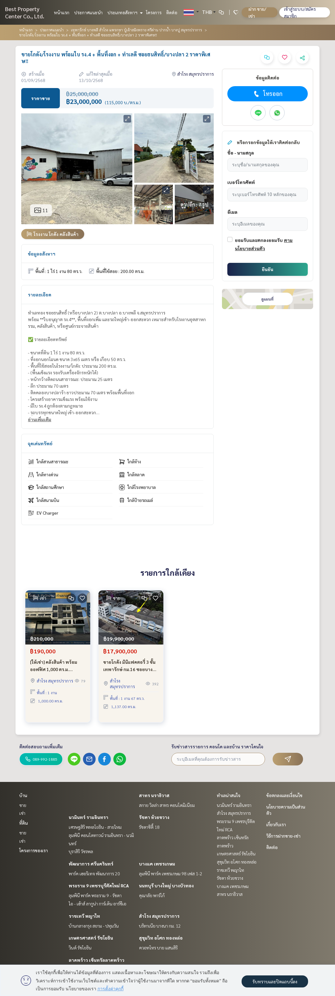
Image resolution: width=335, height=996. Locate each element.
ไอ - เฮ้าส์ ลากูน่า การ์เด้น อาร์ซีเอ (97, 903)
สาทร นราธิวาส (154, 795)
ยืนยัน (267, 269)
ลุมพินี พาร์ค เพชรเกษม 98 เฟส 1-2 (170, 873)
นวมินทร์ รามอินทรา (88, 817)
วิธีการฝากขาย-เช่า (283, 836)
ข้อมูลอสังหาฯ (41, 254)
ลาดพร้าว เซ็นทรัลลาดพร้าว (96, 960)
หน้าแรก (61, 12)
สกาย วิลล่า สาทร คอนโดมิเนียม (167, 805)
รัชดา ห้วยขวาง (154, 817)
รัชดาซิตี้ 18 (149, 827)
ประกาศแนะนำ (88, 12)
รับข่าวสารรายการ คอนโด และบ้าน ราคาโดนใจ (217, 746)
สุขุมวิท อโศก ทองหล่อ (161, 938)
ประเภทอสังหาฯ (124, 12)
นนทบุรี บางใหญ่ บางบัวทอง (166, 885)
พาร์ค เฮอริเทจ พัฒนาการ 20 (94, 873)
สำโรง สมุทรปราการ (159, 916)
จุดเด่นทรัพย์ (40, 443)
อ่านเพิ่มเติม (39, 419)
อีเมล (232, 212)
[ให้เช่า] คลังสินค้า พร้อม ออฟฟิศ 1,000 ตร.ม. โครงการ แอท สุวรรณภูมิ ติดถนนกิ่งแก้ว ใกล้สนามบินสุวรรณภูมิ (57, 673)
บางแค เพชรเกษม (157, 863)
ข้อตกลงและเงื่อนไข (284, 795)
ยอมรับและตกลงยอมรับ (259, 240)
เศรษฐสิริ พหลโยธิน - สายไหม (95, 827)
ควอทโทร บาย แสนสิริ (158, 947)
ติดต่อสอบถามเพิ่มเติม (41, 746)
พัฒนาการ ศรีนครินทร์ (91, 863)
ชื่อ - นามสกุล (240, 152)
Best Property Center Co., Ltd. (24, 12)
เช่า (22, 813)
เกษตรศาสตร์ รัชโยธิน (91, 938)
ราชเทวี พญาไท (84, 916)
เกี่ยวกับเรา (276, 824)
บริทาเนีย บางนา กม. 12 (160, 926)
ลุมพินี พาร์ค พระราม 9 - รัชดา (95, 895)
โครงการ (153, 12)
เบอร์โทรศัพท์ (241, 182)
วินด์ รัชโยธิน (80, 947)
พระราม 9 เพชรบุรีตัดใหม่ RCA (99, 885)
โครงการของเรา (33, 850)
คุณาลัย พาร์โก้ (152, 895)
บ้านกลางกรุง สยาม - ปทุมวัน (94, 926)
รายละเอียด (39, 294)
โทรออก (267, 94)
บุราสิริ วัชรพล (81, 851)
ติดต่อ (171, 12)
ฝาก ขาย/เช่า (257, 12)
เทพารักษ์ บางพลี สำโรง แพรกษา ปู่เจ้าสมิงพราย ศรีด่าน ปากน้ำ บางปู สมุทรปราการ (136, 29)
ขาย (22, 805)
